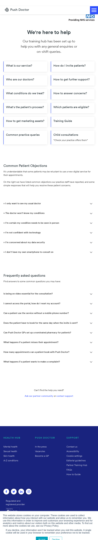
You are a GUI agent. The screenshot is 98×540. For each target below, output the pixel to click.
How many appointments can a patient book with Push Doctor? (36, 346)
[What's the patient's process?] (25, 102)
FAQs (69, 464)
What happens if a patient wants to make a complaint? (31, 356)
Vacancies (40, 445)
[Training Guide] (73, 116)
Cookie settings (74, 450)
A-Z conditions (10, 454)
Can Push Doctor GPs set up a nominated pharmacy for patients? (37, 326)
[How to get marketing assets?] (25, 116)
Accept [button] (41, 533)
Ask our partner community (39, 390)
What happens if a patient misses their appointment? (30, 336)
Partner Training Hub (76, 459)
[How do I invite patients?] (73, 60)
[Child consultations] (73, 131)
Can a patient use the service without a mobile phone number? (36, 307)
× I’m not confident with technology (22, 226)
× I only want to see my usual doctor (22, 197)
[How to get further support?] (73, 74)
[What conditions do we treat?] (25, 88)
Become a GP (42, 450)
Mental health (10, 441)
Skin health (9, 450)
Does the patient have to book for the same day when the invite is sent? (40, 317)
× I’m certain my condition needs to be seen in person (31, 217)
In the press (41, 441)
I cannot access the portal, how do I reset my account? (31, 297)
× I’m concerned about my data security (24, 236)
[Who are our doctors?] (25, 74)
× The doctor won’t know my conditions (23, 207)
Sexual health (10, 445)
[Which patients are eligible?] (73, 102)
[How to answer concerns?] (73, 88)
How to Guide (73, 468)
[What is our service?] (25, 60)
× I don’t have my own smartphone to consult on (28, 246)
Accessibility (72, 445)
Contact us (71, 441)
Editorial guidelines (76, 454)
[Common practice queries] (25, 131)
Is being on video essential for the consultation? (28, 288)
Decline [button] (56, 533)
